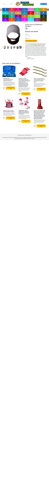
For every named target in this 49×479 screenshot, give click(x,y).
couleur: (26, 34)
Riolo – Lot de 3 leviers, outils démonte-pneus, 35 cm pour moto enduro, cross (39, 80)
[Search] (6, 4)
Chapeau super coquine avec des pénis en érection (9, 111)
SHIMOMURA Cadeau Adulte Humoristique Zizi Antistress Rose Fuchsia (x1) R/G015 (24, 112)
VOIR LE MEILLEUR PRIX (31, 40)
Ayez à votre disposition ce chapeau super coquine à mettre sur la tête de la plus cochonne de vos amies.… (9, 114)
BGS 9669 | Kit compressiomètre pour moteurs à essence (8, 79)
